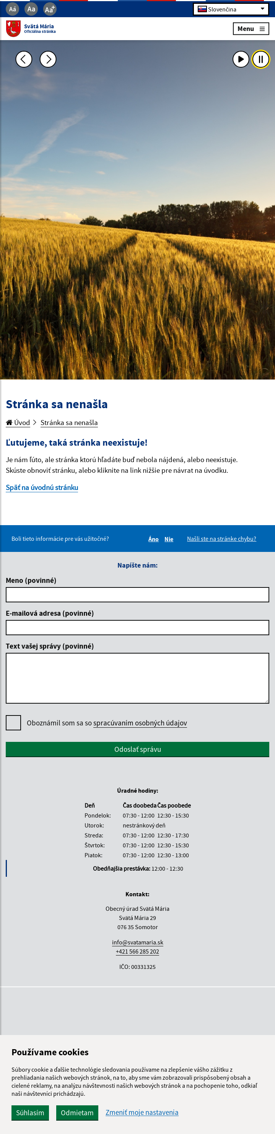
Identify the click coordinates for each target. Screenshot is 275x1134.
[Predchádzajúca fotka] (23, 59)
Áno (154, 539)
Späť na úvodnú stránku (42, 487)
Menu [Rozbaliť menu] (251, 28)
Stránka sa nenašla (69, 422)
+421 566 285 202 (137, 951)
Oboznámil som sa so (107, 723)
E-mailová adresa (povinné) (50, 613)
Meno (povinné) (31, 580)
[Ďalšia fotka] (48, 59)
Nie (170, 539)
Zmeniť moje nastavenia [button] (142, 1112)
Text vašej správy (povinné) (50, 646)
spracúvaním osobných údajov (140, 722)
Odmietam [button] (77, 1112)
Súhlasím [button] (30, 1112)
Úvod (18, 422)
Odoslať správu (137, 749)
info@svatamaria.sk (137, 942)
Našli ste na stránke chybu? (221, 538)
